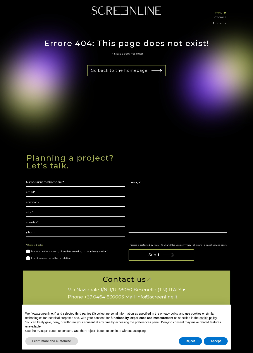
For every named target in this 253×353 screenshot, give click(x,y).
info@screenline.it (156, 297)
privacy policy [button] (169, 313)
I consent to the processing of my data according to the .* (69, 251)
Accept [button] (216, 341)
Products (220, 17)
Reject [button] (190, 341)
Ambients (219, 23)
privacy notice (98, 251)
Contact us (126, 279)
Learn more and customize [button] (51, 341)
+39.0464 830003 (104, 297)
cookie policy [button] (208, 318)
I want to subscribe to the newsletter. (51, 258)
